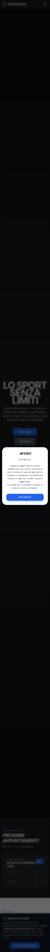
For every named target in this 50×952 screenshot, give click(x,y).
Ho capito (25, 497)
